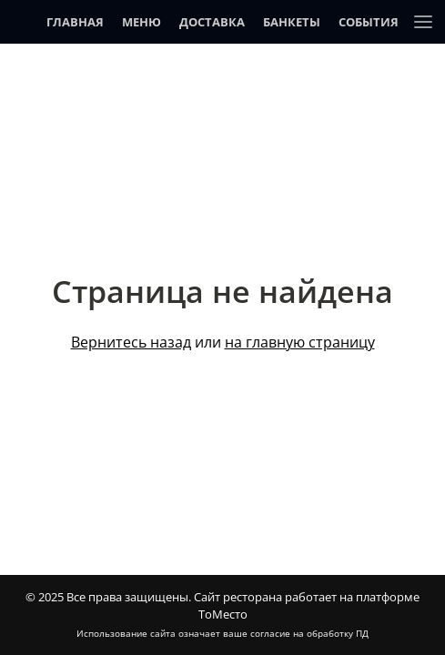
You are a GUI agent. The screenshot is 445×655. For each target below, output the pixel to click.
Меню (141, 22)
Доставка (212, 22)
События (369, 22)
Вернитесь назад (131, 342)
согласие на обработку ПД (309, 633)
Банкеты (291, 22)
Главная (75, 22)
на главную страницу (300, 342)
